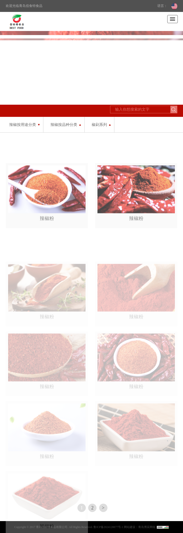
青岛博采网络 (146, 527)
